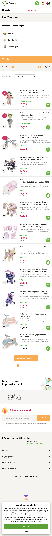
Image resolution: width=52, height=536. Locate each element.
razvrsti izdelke (7, 76)
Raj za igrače (26, 457)
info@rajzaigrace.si (35, 443)
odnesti (43, 418)
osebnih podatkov (27, 424)
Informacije (26, 451)
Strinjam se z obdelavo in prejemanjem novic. (26, 424)
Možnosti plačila (26, 463)
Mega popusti (31, 10)
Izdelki (6, 10)
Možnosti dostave (26, 469)
